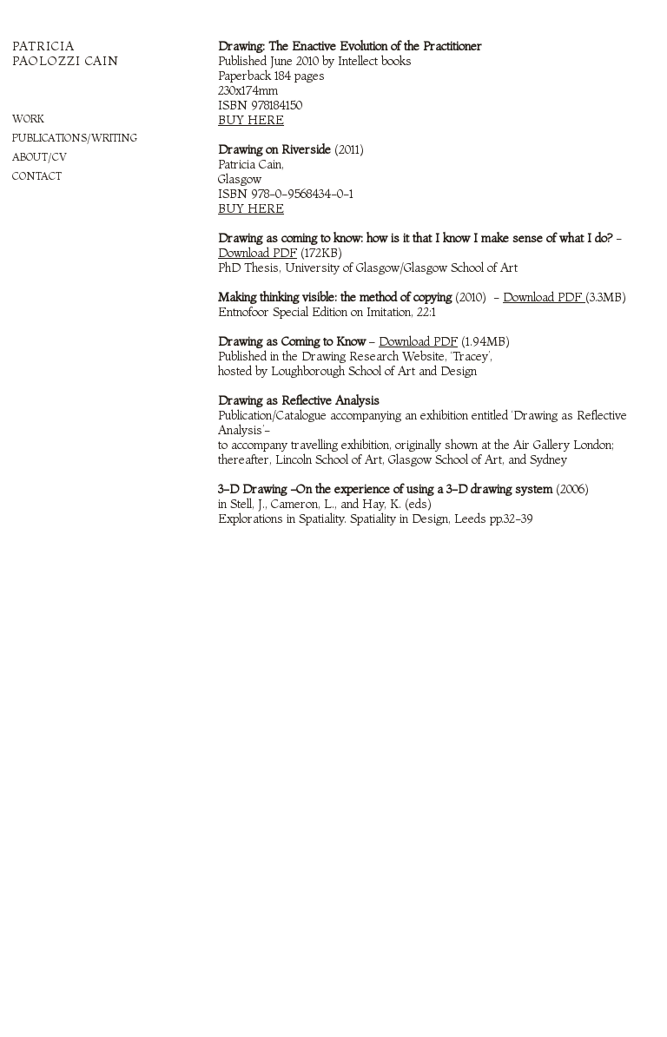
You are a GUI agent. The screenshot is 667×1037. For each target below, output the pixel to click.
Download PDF (544, 297)
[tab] (97, 119)
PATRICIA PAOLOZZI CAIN (65, 53)
